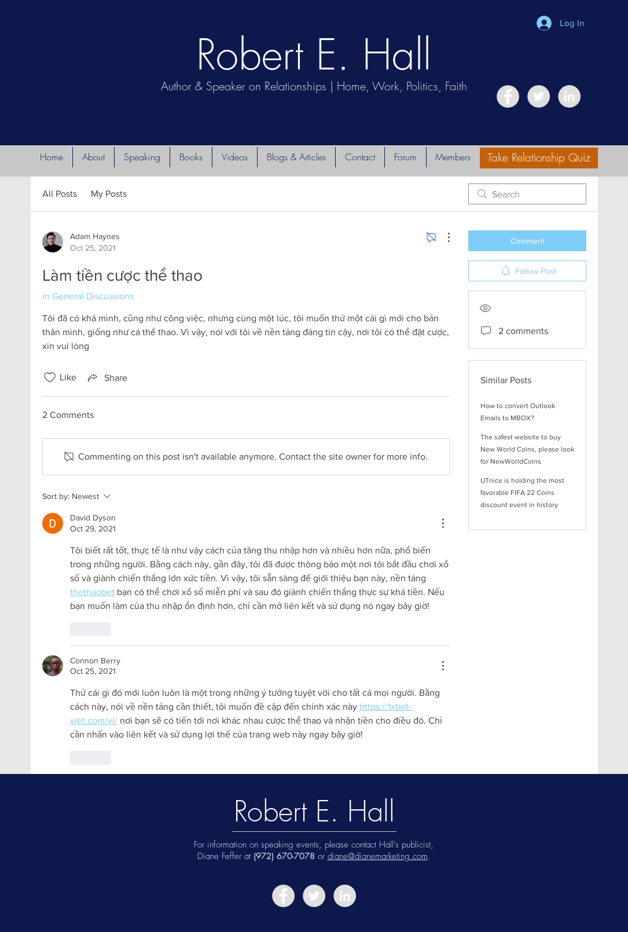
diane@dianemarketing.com (378, 856)
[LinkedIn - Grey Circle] (569, 96)
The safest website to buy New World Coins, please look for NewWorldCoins (527, 449)
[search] (527, 194)
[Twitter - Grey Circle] (538, 96)
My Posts (109, 194)
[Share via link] (106, 377)
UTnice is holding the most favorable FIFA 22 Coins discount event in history (522, 492)
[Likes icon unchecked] (49, 377)
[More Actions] (443, 237)
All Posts (59, 194)
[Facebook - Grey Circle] (508, 96)
